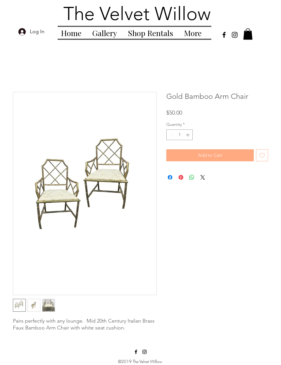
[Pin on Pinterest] (180, 177)
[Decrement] (170, 135)
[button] (248, 34)
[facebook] (224, 35)
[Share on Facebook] (170, 177)
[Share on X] (202, 177)
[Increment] (188, 135)
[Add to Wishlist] (262, 155)
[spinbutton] (179, 135)
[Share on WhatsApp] (191, 177)
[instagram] (235, 35)
